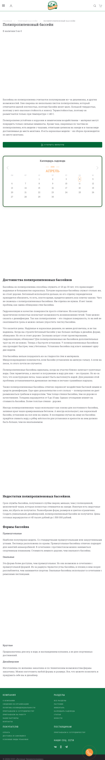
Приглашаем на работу (14, 711)
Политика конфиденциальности (19, 704)
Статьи (57, 711)
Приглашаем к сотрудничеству (18, 707)
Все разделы (60, 697)
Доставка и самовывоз (14, 732)
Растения (58, 700)
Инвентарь (59, 704)
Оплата (6, 729)
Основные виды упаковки (15, 736)
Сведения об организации (16, 700)
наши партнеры (10, 714)
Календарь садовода (52, 157)
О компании (9, 697)
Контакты (8, 718)
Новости (58, 714)
